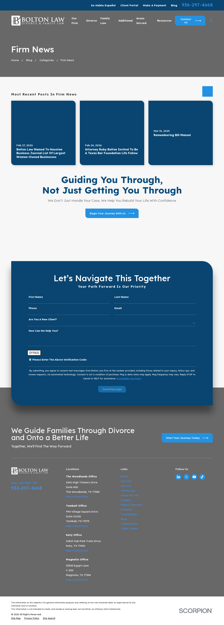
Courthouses (129, 514)
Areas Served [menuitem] (141, 21)
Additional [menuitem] (125, 20)
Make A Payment (154, 5)
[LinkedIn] (178, 476)
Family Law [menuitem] (105, 21)
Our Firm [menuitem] (75, 21)
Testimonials (129, 523)
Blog (174, 5)
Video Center (129, 528)
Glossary (126, 509)
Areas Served (129, 495)
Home (124, 476)
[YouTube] (194, 476)
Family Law (128, 490)
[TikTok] (202, 476)
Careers (126, 500)
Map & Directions (77, 496)
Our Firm (126, 481)
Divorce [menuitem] (91, 20)
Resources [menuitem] (164, 20)
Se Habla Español (103, 5)
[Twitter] (186, 476)
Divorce (126, 486)
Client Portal (129, 5)
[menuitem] (16, 618)
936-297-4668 (197, 5)
